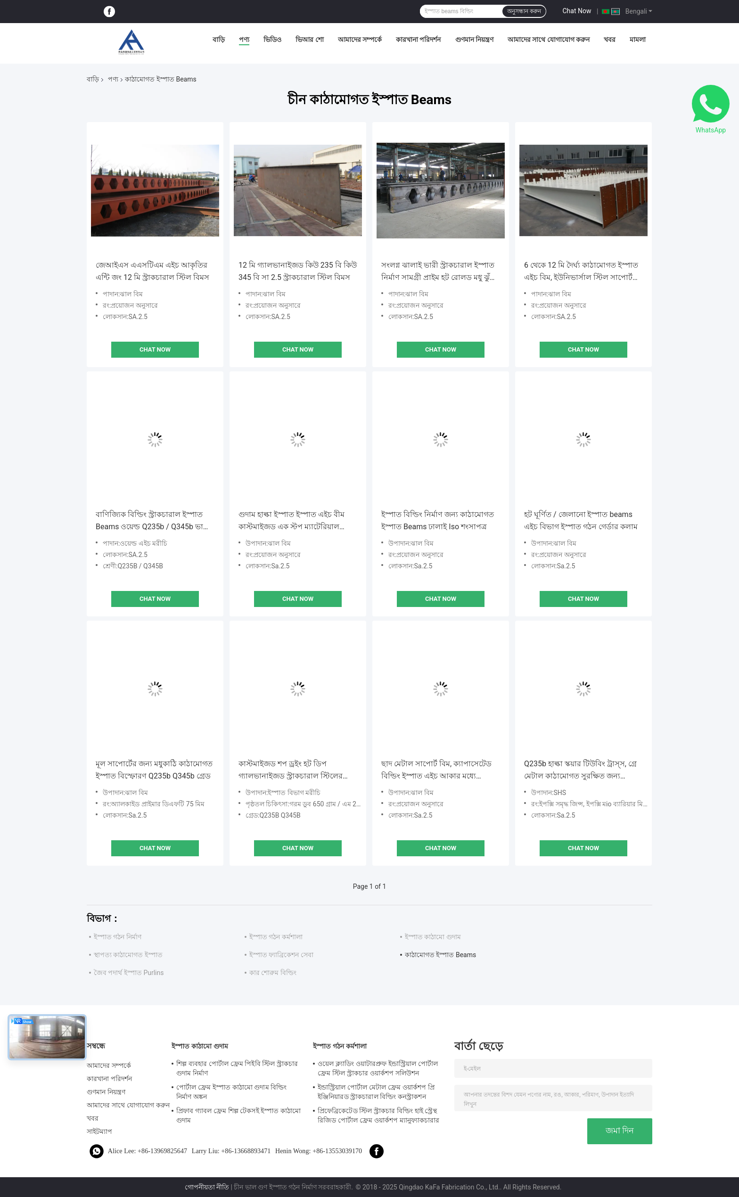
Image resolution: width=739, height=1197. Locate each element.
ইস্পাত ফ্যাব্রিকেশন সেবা (281, 955)
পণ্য (244, 39)
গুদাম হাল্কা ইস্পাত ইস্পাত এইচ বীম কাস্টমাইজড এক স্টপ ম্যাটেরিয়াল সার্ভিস (291, 521)
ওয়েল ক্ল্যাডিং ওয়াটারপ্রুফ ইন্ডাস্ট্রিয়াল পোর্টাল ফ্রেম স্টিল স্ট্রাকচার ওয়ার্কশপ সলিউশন (378, 1068)
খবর (610, 39)
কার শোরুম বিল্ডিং (272, 972)
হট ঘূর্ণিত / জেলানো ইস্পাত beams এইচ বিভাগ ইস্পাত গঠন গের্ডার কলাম (581, 520)
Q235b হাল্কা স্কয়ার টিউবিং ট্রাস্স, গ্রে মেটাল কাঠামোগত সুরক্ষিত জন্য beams (580, 770)
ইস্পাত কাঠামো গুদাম (433, 937)
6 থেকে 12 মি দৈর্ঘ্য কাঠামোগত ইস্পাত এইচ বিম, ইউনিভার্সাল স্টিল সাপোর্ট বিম (581, 272)
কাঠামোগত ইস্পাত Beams (440, 955)
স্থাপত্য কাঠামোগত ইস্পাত (128, 955)
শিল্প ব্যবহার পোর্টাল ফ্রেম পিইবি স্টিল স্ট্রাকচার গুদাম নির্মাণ (237, 1068)
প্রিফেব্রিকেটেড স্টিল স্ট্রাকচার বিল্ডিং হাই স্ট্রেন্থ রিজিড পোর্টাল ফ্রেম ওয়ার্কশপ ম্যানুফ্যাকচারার (378, 1115)
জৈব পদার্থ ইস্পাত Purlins (129, 972)
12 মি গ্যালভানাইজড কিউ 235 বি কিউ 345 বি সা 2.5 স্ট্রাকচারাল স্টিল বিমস (297, 271)
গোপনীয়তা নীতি (207, 1187)
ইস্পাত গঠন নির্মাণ (117, 937)
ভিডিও (272, 39)
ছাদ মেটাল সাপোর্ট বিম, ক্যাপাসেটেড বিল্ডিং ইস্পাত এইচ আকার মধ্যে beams (436, 770)
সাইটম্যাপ (100, 1131)
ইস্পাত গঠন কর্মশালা (276, 937)
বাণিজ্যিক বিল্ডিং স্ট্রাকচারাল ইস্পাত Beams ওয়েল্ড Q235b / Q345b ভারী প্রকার (153, 521)
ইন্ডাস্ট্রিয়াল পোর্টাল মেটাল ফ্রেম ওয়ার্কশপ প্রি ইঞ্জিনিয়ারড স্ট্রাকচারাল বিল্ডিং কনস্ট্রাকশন (376, 1091)
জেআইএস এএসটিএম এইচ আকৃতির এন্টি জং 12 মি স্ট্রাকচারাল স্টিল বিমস (152, 271)
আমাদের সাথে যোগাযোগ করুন (549, 39)
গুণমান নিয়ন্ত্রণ (474, 39)
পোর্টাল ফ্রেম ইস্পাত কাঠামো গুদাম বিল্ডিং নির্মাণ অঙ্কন (231, 1091)
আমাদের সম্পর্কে (360, 39)
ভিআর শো (309, 39)
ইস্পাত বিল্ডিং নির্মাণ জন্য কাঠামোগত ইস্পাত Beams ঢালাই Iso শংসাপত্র (437, 520)
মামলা (638, 39)
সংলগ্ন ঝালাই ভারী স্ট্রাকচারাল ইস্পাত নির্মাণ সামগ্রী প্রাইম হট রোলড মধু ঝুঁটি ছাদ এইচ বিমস (438, 272)
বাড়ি (219, 39)
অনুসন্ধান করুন (524, 11)
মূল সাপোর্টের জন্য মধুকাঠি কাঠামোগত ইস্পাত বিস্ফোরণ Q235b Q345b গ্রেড (154, 769)
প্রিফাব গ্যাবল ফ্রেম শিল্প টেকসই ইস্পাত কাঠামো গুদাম (238, 1115)
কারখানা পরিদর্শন (418, 39)
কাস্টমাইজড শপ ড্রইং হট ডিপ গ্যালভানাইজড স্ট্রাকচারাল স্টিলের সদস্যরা (290, 770)
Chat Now (576, 11)
